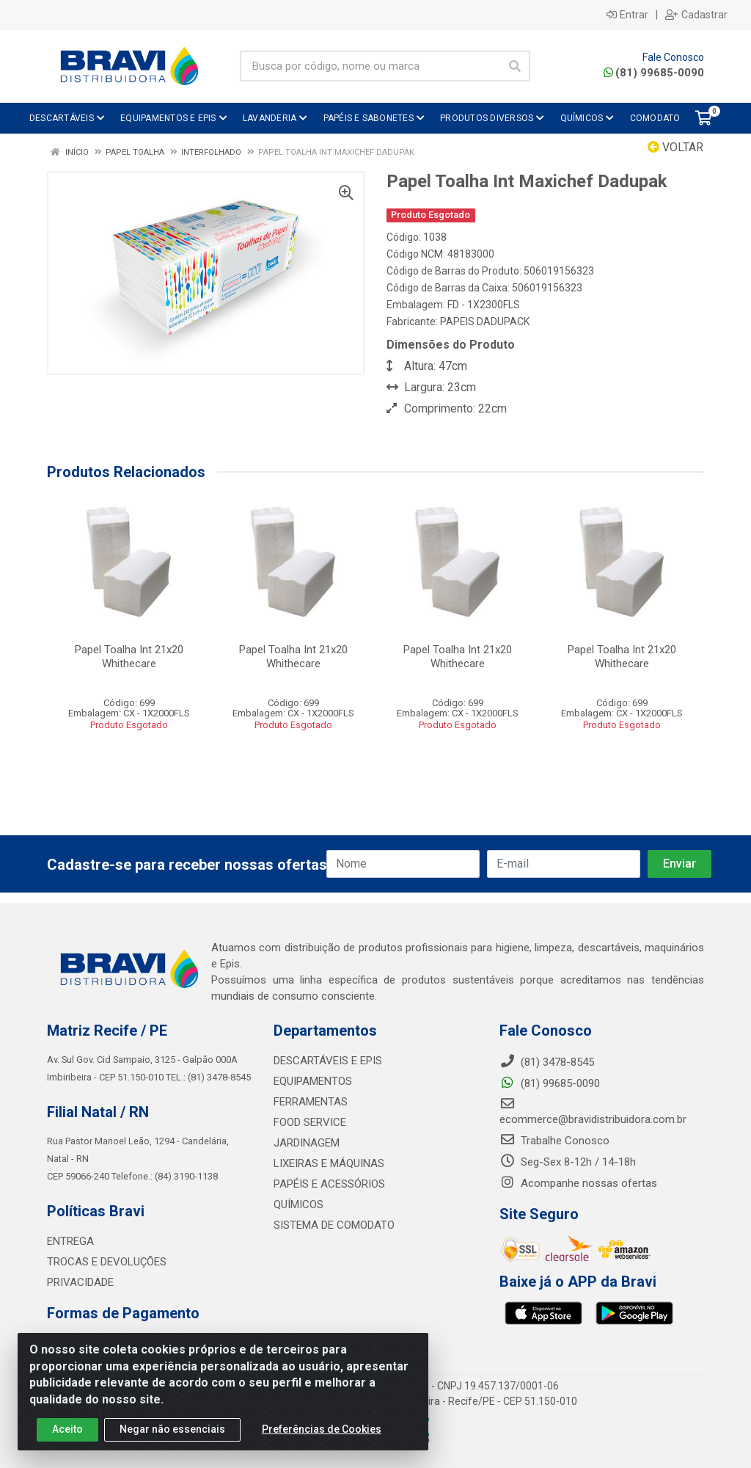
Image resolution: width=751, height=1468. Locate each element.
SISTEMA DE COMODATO (334, 1225)
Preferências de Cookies (321, 1430)
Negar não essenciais (172, 1430)
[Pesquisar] (514, 66)
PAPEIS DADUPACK (485, 321)
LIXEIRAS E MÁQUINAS (329, 1163)
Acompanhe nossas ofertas (578, 1183)
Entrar (627, 15)
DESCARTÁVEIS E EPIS (328, 1060)
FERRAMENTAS (311, 1101)
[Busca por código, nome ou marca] (370, 66)
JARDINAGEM (307, 1142)
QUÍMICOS (298, 1204)
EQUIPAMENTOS (313, 1081)
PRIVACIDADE (80, 1282)
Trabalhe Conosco (554, 1140)
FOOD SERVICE (310, 1122)
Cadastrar (696, 15)
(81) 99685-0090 (654, 72)
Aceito (67, 1430)
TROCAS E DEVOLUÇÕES (106, 1261)
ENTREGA (70, 1241)
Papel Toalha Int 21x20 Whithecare (129, 656)
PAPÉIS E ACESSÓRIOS (329, 1184)
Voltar (675, 147)
